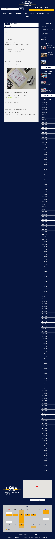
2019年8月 (44, 303)
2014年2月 (44, 468)
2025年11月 (44, 117)
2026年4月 (44, 104)
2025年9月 (44, 122)
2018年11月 (44, 326)
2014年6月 (44, 458)
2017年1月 (44, 381)
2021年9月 (44, 241)
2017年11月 (44, 356)
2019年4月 (44, 313)
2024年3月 (44, 167)
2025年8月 (44, 124)
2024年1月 (44, 172)
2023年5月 (44, 192)
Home (4, 13)
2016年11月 (44, 386)
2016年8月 (44, 393)
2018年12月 (44, 323)
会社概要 (21, 534)
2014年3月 (44, 465)
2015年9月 (44, 420)
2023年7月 (44, 187)
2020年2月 (44, 289)
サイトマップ (38, 534)
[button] (41, 7)
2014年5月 (44, 460)
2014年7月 (44, 455)
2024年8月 (44, 154)
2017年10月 (44, 358)
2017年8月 (44, 363)
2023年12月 (44, 174)
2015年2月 (44, 438)
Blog (48, 13)
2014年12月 (44, 443)
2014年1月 (44, 470)
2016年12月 (44, 383)
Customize (18, 13)
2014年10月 (44, 448)
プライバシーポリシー (28, 534)
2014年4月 (44, 463)
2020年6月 (44, 279)
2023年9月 (44, 182)
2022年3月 (44, 226)
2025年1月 (44, 142)
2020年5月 (44, 281)
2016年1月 (44, 410)
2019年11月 (44, 296)
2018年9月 (44, 331)
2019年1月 (44, 321)
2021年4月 (44, 254)
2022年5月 (44, 221)
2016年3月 (44, 405)
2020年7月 (44, 276)
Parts (25, 13)
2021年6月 (44, 249)
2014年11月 (44, 445)
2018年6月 (44, 338)
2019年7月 (44, 306)
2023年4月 (44, 194)
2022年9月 (44, 211)
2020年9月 (44, 271)
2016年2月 (44, 408)
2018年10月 (44, 328)
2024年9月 (44, 152)
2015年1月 (44, 440)
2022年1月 (44, 231)
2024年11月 (44, 147)
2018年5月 (44, 341)
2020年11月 (44, 266)
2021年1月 (44, 261)
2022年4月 (44, 224)
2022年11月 (44, 206)
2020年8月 (44, 274)
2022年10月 (44, 209)
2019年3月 (44, 316)
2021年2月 (44, 259)
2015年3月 (44, 435)
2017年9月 (44, 361)
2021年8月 (44, 244)
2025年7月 (44, 127)
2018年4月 (44, 343)
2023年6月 (44, 189)
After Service (40, 13)
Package (11, 13)
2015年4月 (44, 433)
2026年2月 (44, 109)
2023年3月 (44, 196)
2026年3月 (44, 107)
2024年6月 (44, 159)
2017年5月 (44, 371)
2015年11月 (44, 415)
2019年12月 (44, 294)
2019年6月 (44, 308)
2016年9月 (44, 390)
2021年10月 (44, 239)
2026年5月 (44, 102)
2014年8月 (44, 453)
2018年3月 (44, 346)
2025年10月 (44, 119)
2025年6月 (44, 129)
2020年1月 (44, 291)
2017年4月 (44, 373)
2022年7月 (44, 216)
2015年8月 (44, 423)
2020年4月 (44, 284)
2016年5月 (44, 400)
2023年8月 (44, 184)
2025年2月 (44, 139)
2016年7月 (44, 395)
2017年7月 (44, 366)
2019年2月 (44, 318)
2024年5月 (44, 162)
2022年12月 (44, 204)
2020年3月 (44, 286)
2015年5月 (44, 430)
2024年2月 (44, 169)
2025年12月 (44, 114)
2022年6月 (44, 219)
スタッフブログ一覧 (48, 95)
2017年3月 (44, 376)
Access (27, 16)
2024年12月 (44, 144)
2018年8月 (44, 333)
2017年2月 (44, 378)
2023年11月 (44, 177)
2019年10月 (44, 298)
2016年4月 (44, 403)
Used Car (32, 13)
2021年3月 (44, 256)
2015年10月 (44, 418)
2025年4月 (44, 134)
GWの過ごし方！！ (46, 39)
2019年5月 (44, 311)
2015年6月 (44, 428)
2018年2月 (44, 348)
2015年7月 (44, 425)
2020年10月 (44, 269)
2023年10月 (44, 179)
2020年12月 (44, 264)
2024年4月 (44, 164)
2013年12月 (44, 473)
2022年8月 (44, 214)
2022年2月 (44, 229)
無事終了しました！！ (46, 26)
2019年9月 (44, 301)
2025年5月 (44, 132)
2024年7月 (44, 157)
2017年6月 (44, 368)
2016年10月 (44, 388)
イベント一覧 (48, 67)
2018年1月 (44, 351)
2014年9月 (44, 450)
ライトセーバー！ (46, 37)
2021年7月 (44, 246)
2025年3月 (44, 137)
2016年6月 (44, 398)
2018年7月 (44, 336)
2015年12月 (44, 413)
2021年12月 (44, 234)
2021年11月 (44, 236)
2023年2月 (44, 199)
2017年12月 (44, 353)
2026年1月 (44, 112)
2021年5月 (44, 251)
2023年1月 (44, 201)
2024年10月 (44, 149)
